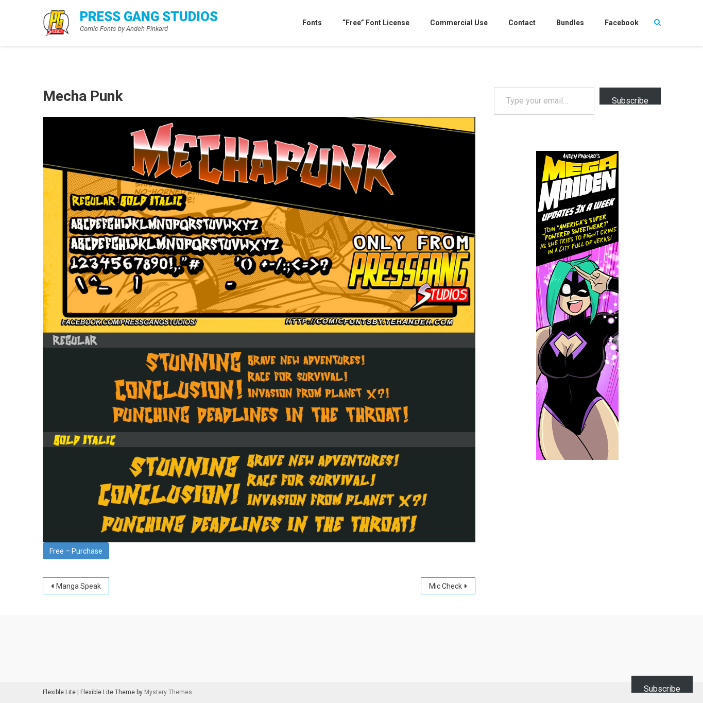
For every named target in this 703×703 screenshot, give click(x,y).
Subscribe (630, 100)
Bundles (570, 23)
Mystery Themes (168, 692)
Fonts (312, 23)
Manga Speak (78, 586)
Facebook (622, 23)
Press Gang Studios (149, 16)
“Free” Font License (375, 23)
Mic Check (445, 586)
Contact (522, 23)
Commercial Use (459, 23)
